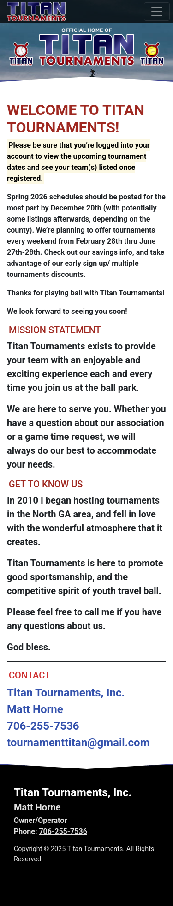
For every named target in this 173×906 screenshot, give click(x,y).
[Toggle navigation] (157, 11)
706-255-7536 (63, 831)
